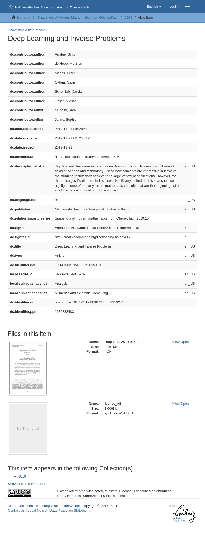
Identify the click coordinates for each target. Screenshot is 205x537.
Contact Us (16, 510)
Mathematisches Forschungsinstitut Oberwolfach (44, 506)
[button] (154, 6)
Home (21, 17)
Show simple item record (26, 30)
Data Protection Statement (69, 510)
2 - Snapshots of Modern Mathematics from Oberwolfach (75, 17)
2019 (128, 17)
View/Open (180, 342)
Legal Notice (37, 510)
